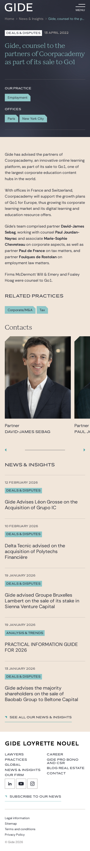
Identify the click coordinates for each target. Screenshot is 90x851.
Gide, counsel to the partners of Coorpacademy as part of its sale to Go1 (66, 19)
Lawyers (14, 754)
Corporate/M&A (20, 310)
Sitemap (11, 824)
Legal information (17, 818)
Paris (11, 118)
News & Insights (31, 19)
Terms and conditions (20, 829)
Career (55, 754)
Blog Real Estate (65, 768)
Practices (16, 759)
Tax (42, 310)
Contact (56, 773)
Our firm (14, 775)
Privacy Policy (15, 835)
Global (13, 764)
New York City (33, 118)
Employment (17, 97)
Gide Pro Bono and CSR (62, 761)
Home (9, 19)
